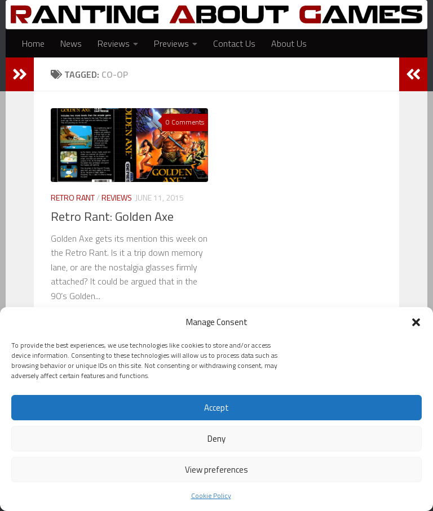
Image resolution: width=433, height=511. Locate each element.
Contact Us (234, 43)
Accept (216, 407)
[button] (416, 322)
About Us (289, 43)
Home (33, 43)
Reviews (114, 43)
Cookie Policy (211, 495)
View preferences (216, 469)
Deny (216, 438)
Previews (171, 43)
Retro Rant (73, 197)
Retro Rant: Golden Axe (112, 216)
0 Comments (185, 122)
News (71, 43)
